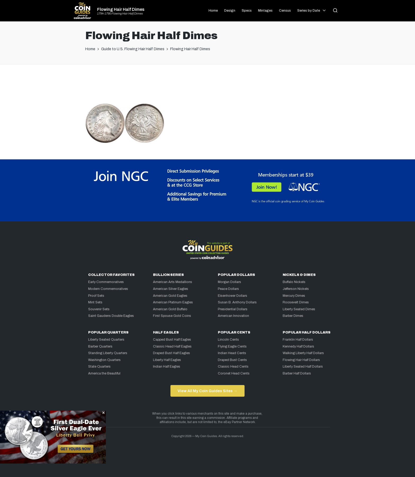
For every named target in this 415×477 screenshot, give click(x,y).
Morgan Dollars (229, 282)
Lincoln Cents (228, 339)
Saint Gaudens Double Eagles (111, 316)
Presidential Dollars (232, 309)
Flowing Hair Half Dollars (301, 360)
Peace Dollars (228, 289)
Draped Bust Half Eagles (171, 353)
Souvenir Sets (99, 309)
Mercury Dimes (294, 296)
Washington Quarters (104, 360)
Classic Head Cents (233, 366)
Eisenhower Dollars (232, 296)
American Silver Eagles (170, 289)
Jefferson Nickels (296, 289)
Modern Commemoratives (108, 289)
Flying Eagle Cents (232, 346)
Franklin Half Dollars (298, 339)
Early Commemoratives (106, 282)
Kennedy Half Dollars (298, 346)
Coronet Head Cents (234, 373)
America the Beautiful (104, 373)
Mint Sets (95, 302)
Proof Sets (96, 296)
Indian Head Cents (232, 353)
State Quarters (99, 366)
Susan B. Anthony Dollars (237, 302)
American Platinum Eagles (173, 302)
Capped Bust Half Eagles (172, 339)
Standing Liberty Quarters (107, 353)
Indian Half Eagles (166, 366)
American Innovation (233, 316)
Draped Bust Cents (232, 360)
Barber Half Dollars (297, 373)
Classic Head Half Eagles (172, 346)
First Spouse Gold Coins (172, 316)
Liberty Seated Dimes (299, 309)
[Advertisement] (207, 86)
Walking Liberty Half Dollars (303, 353)
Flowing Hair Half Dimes (121, 9)
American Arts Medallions (172, 282)
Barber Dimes (293, 316)
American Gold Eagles (170, 296)
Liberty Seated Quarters (106, 339)
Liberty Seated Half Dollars (303, 366)
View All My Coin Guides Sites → (207, 391)
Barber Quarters (100, 346)
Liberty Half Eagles (167, 360)
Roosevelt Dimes (296, 302)
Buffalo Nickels (294, 282)
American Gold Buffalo (170, 309)
